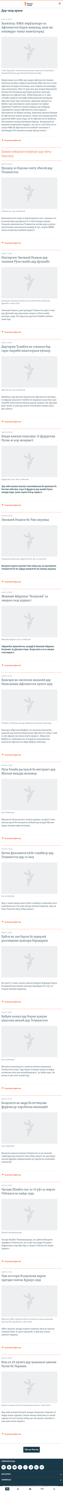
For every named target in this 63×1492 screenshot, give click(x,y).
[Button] (11, 141)
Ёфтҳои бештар (31, 1450)
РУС (42, 1489)
